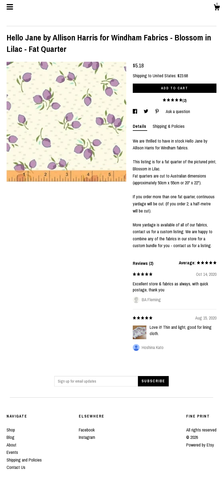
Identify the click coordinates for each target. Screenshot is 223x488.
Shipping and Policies (24, 460)
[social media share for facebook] (135, 111)
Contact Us (16, 467)
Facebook (87, 430)
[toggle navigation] (10, 7)
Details (140, 126)
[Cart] (217, 8)
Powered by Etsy (200, 445)
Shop (11, 430)
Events (12, 452)
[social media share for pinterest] (157, 111)
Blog (10, 437)
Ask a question (178, 111)
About (11, 445)
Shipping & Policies (169, 126)
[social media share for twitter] (146, 111)
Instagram (87, 437)
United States (164, 76)
